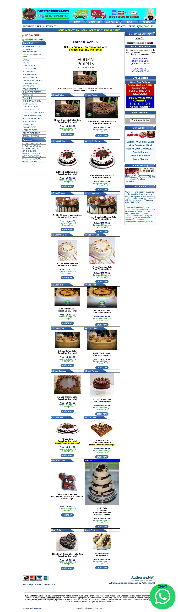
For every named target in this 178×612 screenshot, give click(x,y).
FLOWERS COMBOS (31, 143)
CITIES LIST (94, 22)
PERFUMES (28, 95)
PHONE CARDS (29, 124)
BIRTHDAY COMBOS (31, 156)
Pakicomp (37, 608)
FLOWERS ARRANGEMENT (30, 50)
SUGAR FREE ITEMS (32, 92)
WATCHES (27, 98)
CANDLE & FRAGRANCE (33, 113)
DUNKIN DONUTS (30, 83)
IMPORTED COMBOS (31, 146)
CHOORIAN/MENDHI (32, 115)
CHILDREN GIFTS (30, 107)
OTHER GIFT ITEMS (31, 133)
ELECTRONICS (29, 121)
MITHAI (26, 63)
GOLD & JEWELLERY (32, 118)
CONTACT (147, 22)
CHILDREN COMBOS (31, 159)
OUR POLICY (112, 22)
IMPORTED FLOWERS (32, 54)
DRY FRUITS (28, 86)
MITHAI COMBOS (30, 148)
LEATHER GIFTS (30, 130)
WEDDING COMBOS (31, 154)
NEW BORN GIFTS (31, 110)
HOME (77, 22)
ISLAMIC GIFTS (29, 127)
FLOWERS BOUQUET (32, 46)
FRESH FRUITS (29, 69)
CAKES (26, 60)
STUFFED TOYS (30, 104)
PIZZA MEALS (29, 72)
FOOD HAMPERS (30, 89)
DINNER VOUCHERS (32, 101)
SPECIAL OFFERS (31, 136)
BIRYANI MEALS (30, 77)
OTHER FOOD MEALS (32, 80)
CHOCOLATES (29, 66)
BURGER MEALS (30, 74)
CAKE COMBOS (29, 151)
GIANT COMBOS (29, 161)
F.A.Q (129, 22)
